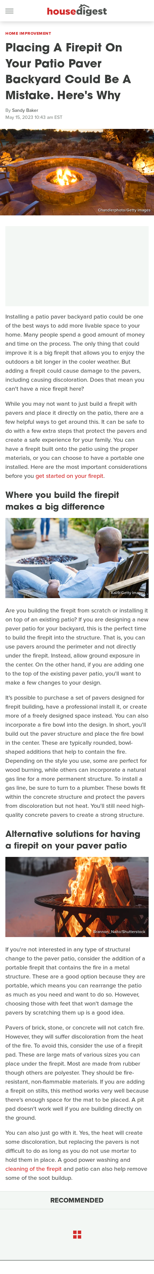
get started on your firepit (69, 476)
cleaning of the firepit (33, 1168)
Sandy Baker (25, 110)
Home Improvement (28, 33)
